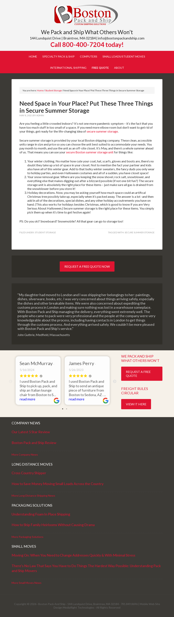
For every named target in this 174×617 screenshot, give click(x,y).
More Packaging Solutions (27, 536)
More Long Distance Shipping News (33, 495)
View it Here (136, 404)
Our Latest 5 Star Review (31, 432)
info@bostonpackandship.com (121, 38)
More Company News (25, 454)
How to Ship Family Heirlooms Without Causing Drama (53, 525)
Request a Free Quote (138, 373)
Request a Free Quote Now (87, 266)
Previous (11, 382)
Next (115, 382)
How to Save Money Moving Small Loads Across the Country (57, 484)
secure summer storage (102, 131)
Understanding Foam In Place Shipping (41, 514)
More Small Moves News (26, 582)
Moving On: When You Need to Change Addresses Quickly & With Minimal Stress (73, 555)
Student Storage (45, 232)
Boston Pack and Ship (87, 15)
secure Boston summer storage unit (90, 152)
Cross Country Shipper (29, 473)
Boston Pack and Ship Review (34, 442)
